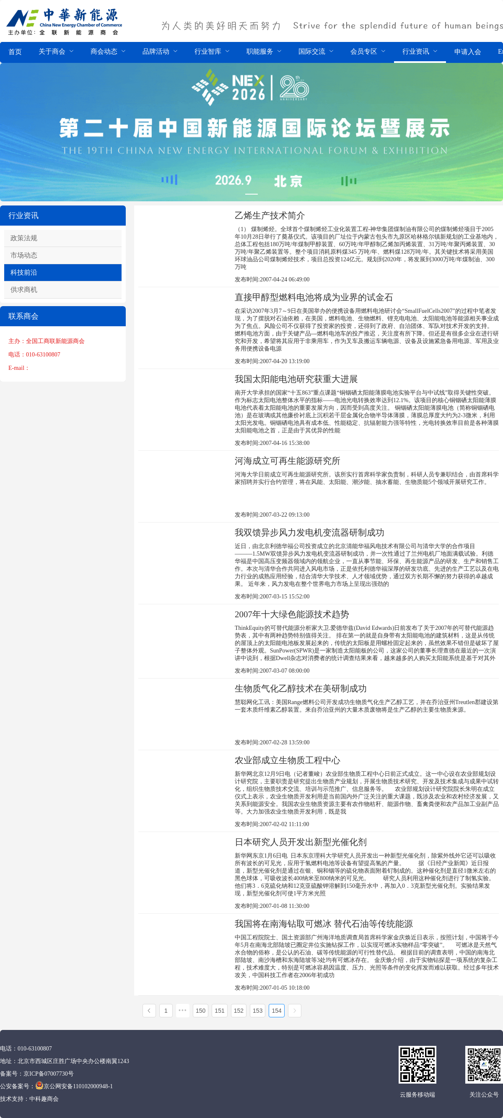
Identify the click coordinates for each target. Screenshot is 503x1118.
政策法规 (23, 238)
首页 (15, 51)
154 (276, 1010)
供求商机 (23, 289)
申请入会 (467, 51)
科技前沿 (23, 272)
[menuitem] (15, 52)
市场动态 (23, 255)
